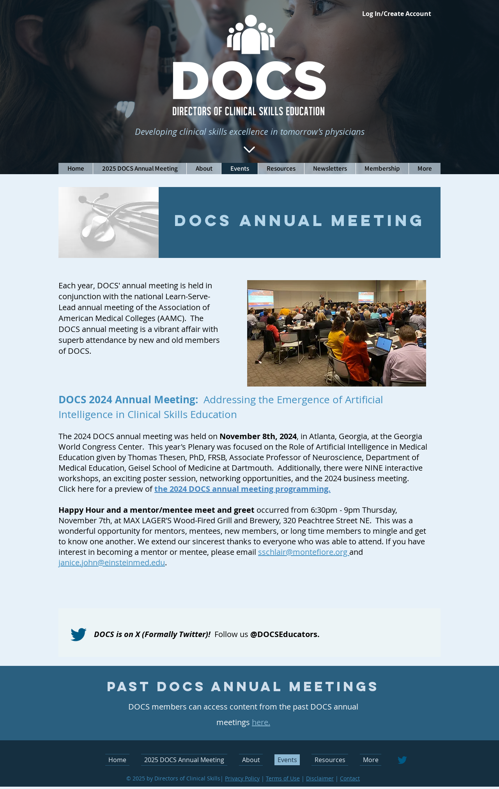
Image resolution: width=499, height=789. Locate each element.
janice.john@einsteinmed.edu (111, 562)
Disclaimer (320, 778)
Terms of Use (283, 778)
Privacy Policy (242, 778)
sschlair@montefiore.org (303, 552)
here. (261, 722)
